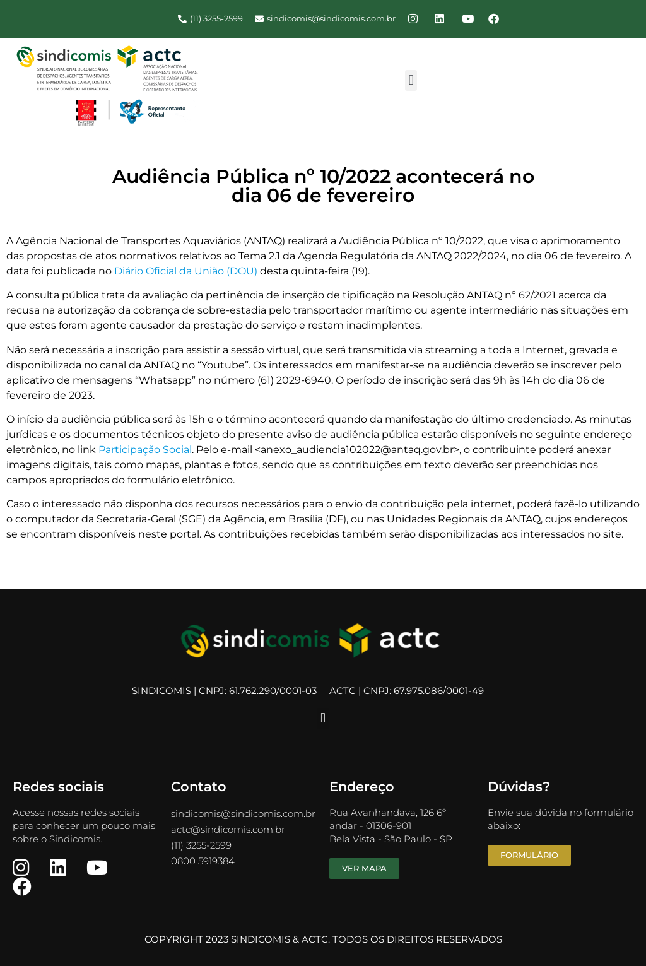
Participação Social (145, 450)
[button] (411, 80)
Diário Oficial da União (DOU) (185, 271)
